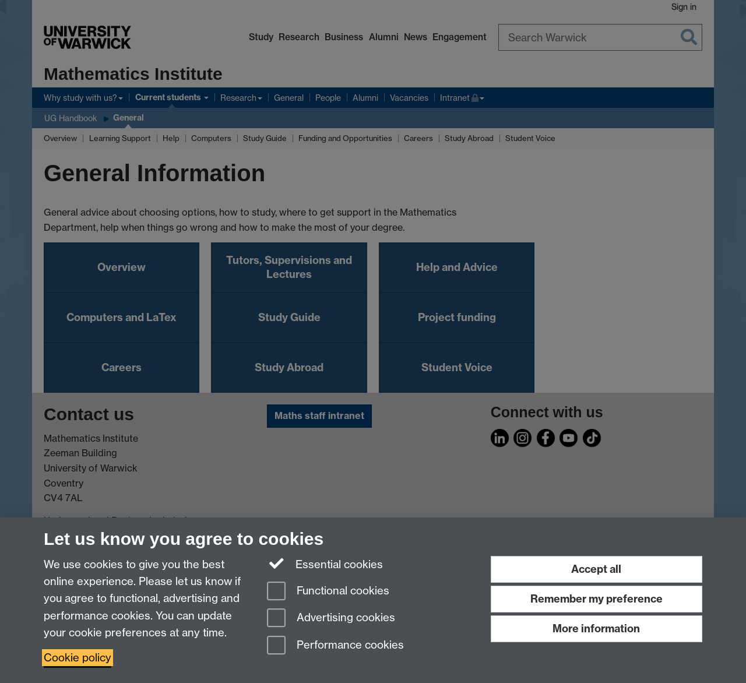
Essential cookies (325, 563)
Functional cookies (328, 592)
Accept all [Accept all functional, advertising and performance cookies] (596, 569)
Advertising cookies (331, 618)
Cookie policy (77, 657)
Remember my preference (596, 598)
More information (596, 628)
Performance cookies (335, 646)
